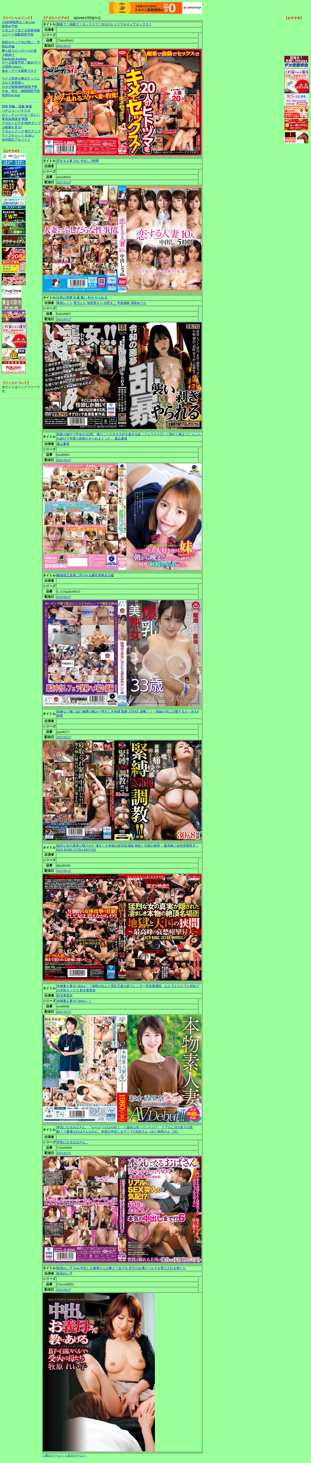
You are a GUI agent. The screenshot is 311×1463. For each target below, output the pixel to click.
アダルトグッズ (13, 131)
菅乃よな (79, 303)
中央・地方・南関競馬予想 (21, 91)
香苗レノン (65, 303)
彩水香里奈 (65, 995)
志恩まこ (110, 303)
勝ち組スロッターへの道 (19, 50)
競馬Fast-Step (11, 95)
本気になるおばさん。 (72, 1142)
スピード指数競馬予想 (18, 34)
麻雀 (29, 106)
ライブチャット (13, 135)
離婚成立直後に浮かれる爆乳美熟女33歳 (85, 575)
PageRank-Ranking (14, 58)
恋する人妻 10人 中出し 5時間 (78, 161)
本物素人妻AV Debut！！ (74, 1001)
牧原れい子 (65, 1273)
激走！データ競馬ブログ (19, 70)
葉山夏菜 (63, 444)
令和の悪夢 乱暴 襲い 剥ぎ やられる (82, 297)
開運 (25, 119)
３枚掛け (8, 54)
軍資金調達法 (11, 119)
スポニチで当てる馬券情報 (21, 30)
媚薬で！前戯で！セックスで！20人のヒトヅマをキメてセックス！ (104, 24)
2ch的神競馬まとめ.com (18, 22)
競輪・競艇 (17, 106)
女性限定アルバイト (16, 139)
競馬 (5, 106)
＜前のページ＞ (53, 1455)
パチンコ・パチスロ (16, 110)
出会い (29, 135)
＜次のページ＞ (75, 1455)
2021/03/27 (64, 46)
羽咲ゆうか (138, 303)
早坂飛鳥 (123, 303)
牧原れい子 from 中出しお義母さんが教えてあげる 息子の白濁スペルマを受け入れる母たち (121, 1268)
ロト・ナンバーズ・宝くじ (21, 114)
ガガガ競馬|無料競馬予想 (19, 86)
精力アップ (33, 131)
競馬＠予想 (10, 26)
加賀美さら (95, 303)
